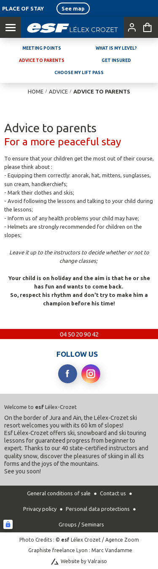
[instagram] (90, 373)
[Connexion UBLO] (8, 524)
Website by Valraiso (84, 561)
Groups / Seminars (81, 524)
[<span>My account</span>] (130, 27)
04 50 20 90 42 (79, 334)
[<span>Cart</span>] (147, 27)
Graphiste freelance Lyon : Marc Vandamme (80, 550)
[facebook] (67, 373)
